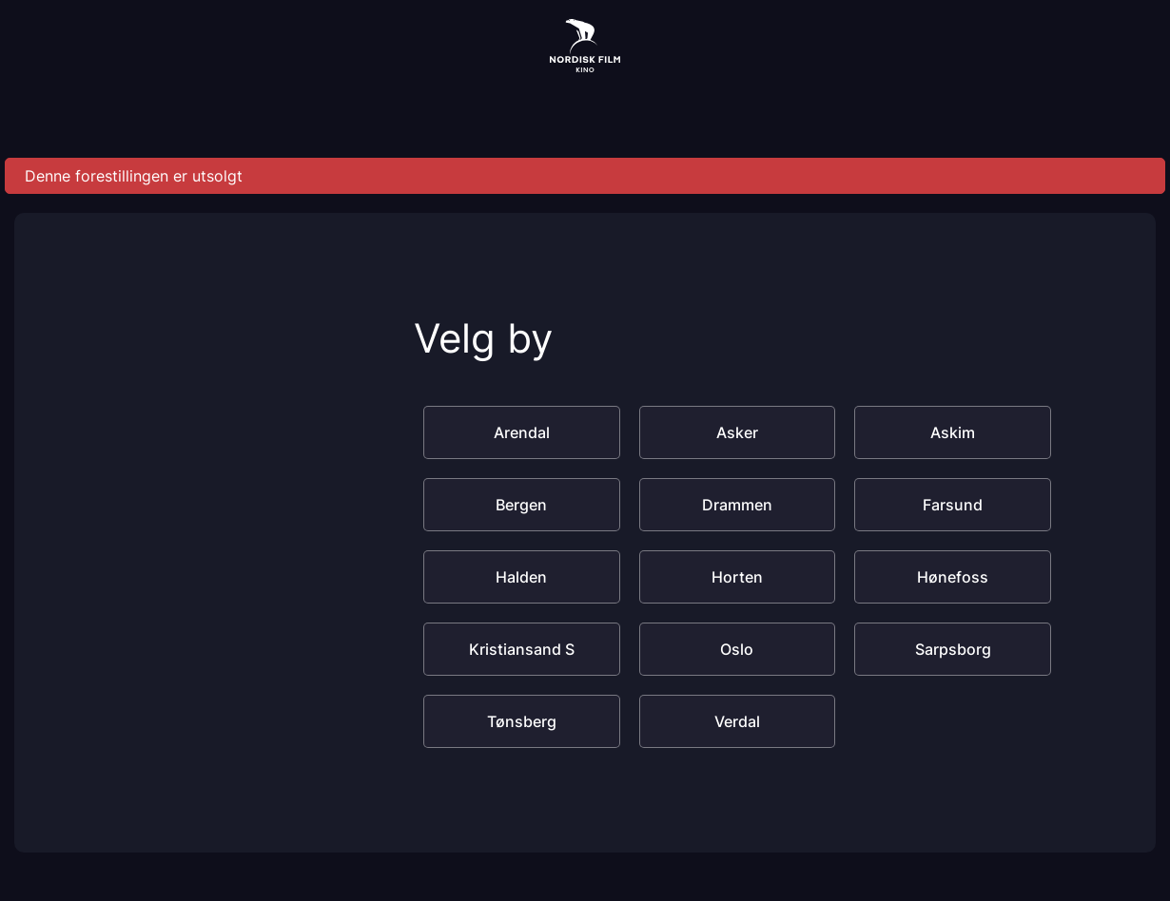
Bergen (521, 504)
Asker (737, 432)
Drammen (737, 504)
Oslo (736, 649)
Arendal (522, 432)
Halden (521, 576)
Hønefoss (952, 576)
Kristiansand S (522, 649)
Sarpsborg (953, 649)
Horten (737, 576)
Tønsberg (521, 721)
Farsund (953, 504)
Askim (952, 432)
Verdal (737, 721)
